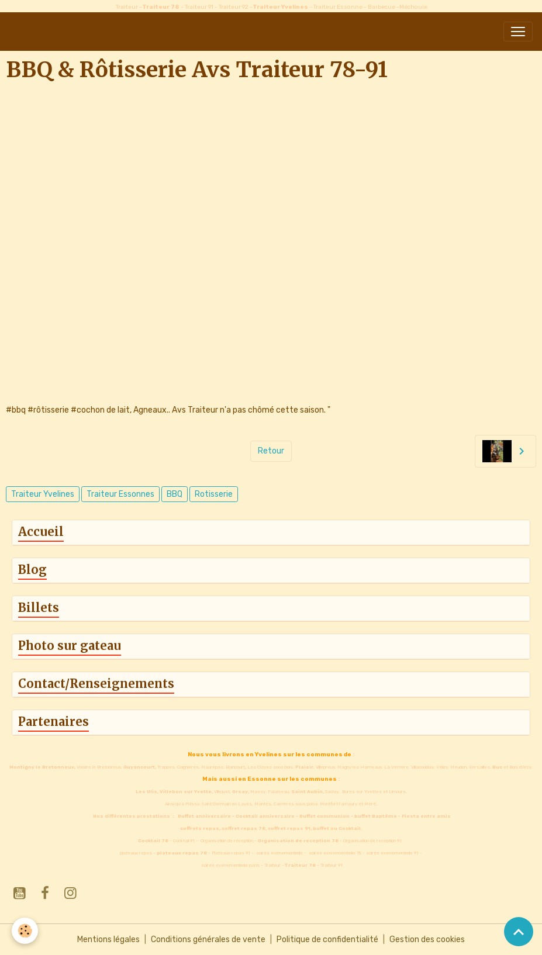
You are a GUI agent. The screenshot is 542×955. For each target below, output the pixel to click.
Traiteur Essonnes (120, 494)
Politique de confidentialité (327, 939)
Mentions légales (108, 939)
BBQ (174, 494)
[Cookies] (25, 931)
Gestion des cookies (427, 939)
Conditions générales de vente (208, 939)
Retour (271, 451)
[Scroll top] (518, 931)
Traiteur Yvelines (42, 494)
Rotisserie (214, 494)
